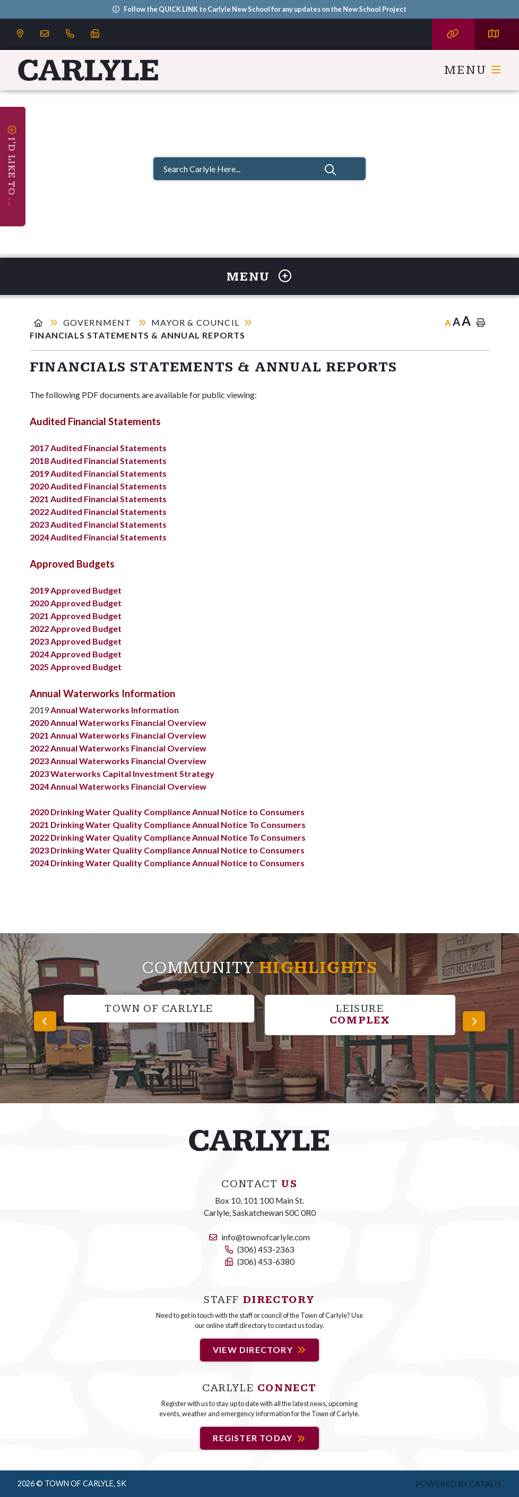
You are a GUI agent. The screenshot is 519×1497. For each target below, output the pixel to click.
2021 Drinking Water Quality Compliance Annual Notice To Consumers (168, 824)
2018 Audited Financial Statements (98, 460)
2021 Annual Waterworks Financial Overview (118, 735)
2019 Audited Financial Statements (98, 473)
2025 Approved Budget (76, 667)
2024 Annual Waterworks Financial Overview (118, 786)
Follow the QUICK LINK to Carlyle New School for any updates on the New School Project (265, 9)
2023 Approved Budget (76, 641)
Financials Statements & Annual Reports (138, 335)
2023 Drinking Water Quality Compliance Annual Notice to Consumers (167, 850)
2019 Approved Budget (76, 590)
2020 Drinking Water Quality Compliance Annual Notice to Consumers (167, 812)
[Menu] (473, 70)
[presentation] (45, 1021)
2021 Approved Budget (76, 616)
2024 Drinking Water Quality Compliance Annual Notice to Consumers (167, 863)
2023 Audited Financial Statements (98, 524)
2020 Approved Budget (76, 603)
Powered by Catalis (458, 1483)
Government (98, 322)
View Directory (253, 1349)
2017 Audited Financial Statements (98, 448)
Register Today (252, 1438)
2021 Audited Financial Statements (98, 499)
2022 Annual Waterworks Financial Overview (118, 748)
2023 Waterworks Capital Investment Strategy (122, 773)
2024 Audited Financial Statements (98, 537)
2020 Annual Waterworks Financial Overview (118, 722)
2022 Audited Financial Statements (98, 511)
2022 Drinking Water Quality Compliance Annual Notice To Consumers (168, 837)
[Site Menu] (259, 276)
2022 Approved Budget (76, 628)
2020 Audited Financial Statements (98, 486)
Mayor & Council (195, 322)
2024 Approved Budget (76, 654)
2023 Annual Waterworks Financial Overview (118, 761)
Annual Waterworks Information (114, 710)
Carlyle (88, 70)
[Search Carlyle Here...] (259, 168)
